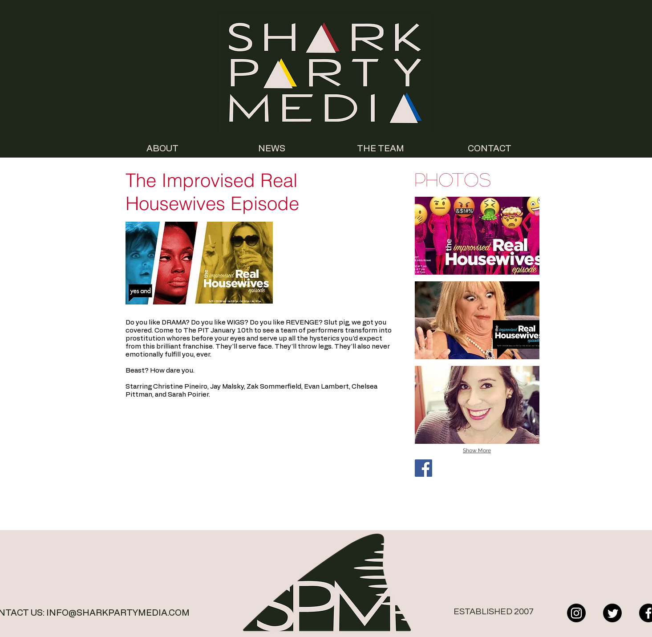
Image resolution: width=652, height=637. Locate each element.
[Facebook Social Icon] (423, 468)
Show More (477, 450)
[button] (477, 236)
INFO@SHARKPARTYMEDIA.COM (118, 613)
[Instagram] (576, 613)
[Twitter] (612, 613)
